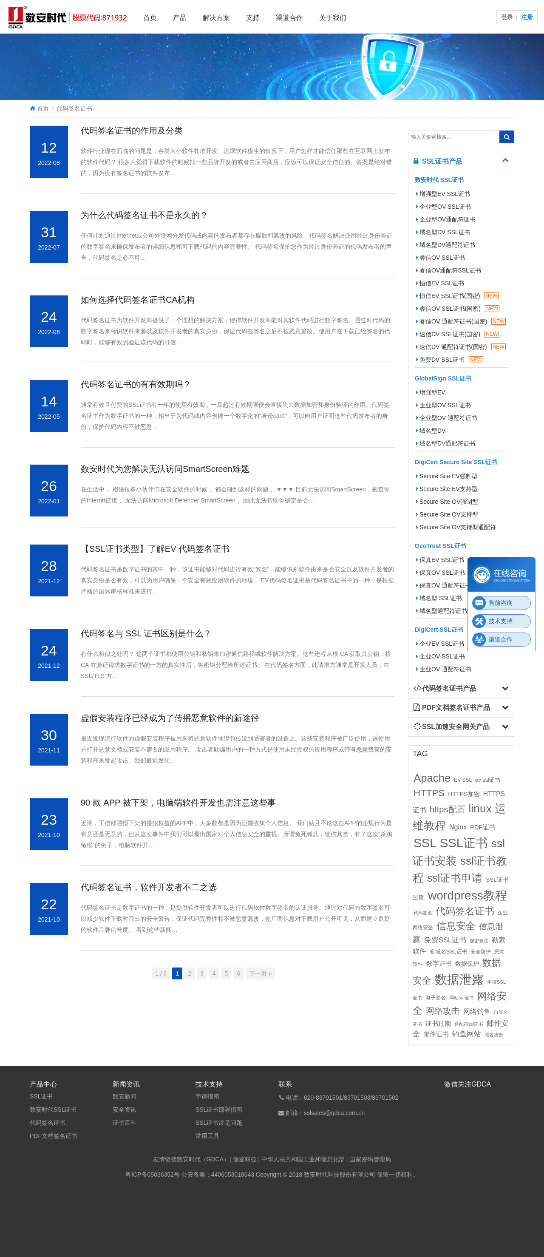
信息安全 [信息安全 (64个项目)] (456, 925)
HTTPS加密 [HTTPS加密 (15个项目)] (464, 794)
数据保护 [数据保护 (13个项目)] (467, 964)
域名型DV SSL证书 (443, 232)
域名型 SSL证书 (439, 598)
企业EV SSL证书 (440, 643)
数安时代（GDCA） (203, 1159)
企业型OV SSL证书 (443, 206)
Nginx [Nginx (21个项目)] (458, 827)
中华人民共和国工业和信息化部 (303, 1159)
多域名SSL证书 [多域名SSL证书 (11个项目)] (449, 952)
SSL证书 (41, 1096)
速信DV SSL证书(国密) (457, 334)
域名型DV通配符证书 (445, 244)
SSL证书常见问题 (219, 1122)
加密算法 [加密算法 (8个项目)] (479, 940)
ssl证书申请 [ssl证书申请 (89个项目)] (454, 878)
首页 (150, 17)
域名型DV (430, 430)
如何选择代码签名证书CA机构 (138, 299)
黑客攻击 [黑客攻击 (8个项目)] (493, 1034)
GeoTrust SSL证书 (440, 545)
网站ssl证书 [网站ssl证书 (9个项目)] (461, 997)
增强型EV (430, 392)
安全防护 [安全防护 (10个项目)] (480, 952)
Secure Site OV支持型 (447, 514)
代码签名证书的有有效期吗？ (136, 384)
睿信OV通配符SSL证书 (448, 270)
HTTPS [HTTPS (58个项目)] (429, 793)
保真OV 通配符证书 (443, 585)
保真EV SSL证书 (440, 559)
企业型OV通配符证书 (446, 219)
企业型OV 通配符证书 (446, 417)
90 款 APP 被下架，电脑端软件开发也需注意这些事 (178, 802)
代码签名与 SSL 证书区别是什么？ (146, 633)
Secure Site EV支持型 (447, 488)
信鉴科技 (245, 1159)
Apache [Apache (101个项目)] (432, 778)
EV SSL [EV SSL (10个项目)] (463, 780)
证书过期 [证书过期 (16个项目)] (438, 1023)
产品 (180, 17)
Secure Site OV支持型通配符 (456, 527)
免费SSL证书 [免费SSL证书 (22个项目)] (445, 940)
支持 (253, 17)
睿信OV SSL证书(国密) (457, 308)
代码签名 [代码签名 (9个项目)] (423, 912)
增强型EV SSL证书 (443, 193)
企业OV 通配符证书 (443, 669)
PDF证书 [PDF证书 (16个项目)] (482, 827)
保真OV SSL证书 (440, 572)
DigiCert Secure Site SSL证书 (456, 462)
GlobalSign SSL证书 (443, 378)
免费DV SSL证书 (449, 359)
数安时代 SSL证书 (439, 179)
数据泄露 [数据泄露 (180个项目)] (459, 979)
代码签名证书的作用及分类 (132, 130)
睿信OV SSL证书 (440, 257)
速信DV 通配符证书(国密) (461, 346)
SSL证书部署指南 (219, 1109)
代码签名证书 (47, 1122)
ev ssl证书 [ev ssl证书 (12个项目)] (487, 780)
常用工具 (207, 1135)
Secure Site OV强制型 (447, 501)
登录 (508, 17)
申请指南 (207, 1096)
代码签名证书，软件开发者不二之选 (149, 887)
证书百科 (124, 1122)
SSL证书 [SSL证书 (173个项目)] (464, 843)
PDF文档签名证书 (53, 1135)
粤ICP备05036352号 (152, 1174)
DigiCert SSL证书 (439, 629)
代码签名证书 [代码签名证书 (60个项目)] (465, 911)
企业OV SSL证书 (440, 656)
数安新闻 (124, 1096)
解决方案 (216, 17)
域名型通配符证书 (441, 610)
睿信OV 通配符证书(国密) (461, 321)
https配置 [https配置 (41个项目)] (447, 809)
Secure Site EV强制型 (447, 476)
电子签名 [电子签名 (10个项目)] (435, 998)
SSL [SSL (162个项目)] (425, 843)
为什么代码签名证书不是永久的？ (146, 215)
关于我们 (332, 17)
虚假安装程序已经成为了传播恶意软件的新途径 (170, 718)
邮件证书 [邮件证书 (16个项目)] (436, 1034)
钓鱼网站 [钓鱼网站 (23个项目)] (466, 1034)
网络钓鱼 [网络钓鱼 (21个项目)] (476, 1011)
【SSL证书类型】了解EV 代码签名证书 (155, 548)
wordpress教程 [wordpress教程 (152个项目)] (467, 895)
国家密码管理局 (370, 1159)
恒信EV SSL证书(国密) (457, 295)
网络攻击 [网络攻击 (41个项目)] (443, 1011)
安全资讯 (124, 1109)
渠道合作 (289, 17)
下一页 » (260, 973)
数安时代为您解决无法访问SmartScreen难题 (165, 469)
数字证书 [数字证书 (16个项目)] (439, 963)
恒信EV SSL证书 (440, 283)
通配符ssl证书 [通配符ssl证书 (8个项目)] (468, 1024)
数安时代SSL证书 (53, 1109)
